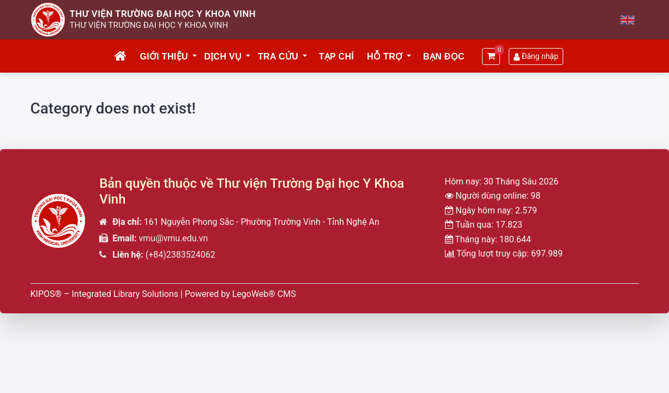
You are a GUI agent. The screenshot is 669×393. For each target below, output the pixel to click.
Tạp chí (336, 56)
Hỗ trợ (384, 56)
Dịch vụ (223, 56)
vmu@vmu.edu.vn (173, 238)
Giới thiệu (164, 56)
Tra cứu (278, 56)
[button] (195, 57)
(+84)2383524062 (180, 254)
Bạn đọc (444, 56)
